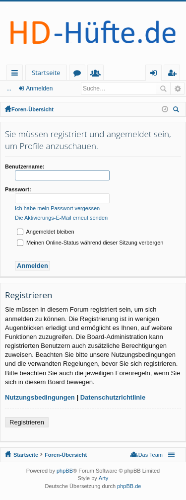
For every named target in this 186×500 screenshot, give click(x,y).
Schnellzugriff (16, 74)
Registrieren (26, 422)
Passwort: (18, 189)
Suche (163, 88)
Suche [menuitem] (177, 110)
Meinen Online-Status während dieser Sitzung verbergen (90, 243)
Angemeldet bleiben (45, 232)
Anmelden (39, 88)
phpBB (65, 471)
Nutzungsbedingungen (40, 397)
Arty (104, 478)
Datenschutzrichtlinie (112, 397)
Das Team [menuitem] (150, 455)
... (8, 88)
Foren (79, 74)
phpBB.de (129, 486)
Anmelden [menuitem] (156, 74)
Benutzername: (24, 166)
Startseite (46, 72)
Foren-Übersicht (32, 109)
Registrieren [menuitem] (174, 74)
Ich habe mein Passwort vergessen (57, 208)
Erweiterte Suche (177, 88)
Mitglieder (97, 74)
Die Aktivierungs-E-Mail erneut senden (61, 218)
